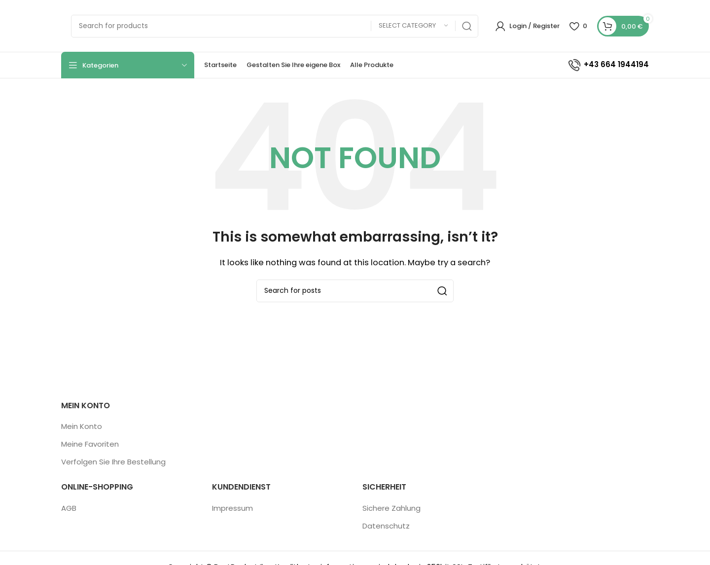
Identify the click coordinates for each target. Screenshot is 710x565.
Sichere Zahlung (391, 508)
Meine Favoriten (90, 444)
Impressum (232, 508)
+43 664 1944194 (608, 64)
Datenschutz (386, 526)
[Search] (274, 26)
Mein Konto (81, 426)
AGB (68, 508)
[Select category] (413, 26)
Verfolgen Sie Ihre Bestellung (113, 462)
